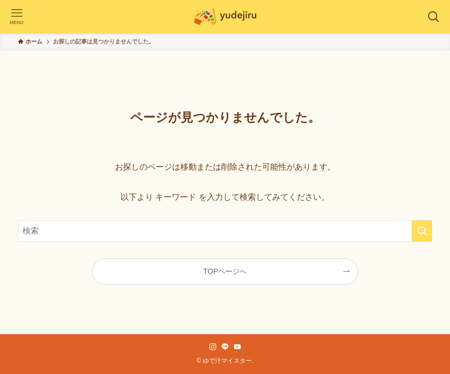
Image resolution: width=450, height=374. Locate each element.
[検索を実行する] (422, 231)
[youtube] (237, 347)
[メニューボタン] (16, 16)
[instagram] (213, 347)
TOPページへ (225, 271)
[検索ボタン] (433, 16)
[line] (225, 347)
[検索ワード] (225, 231)
